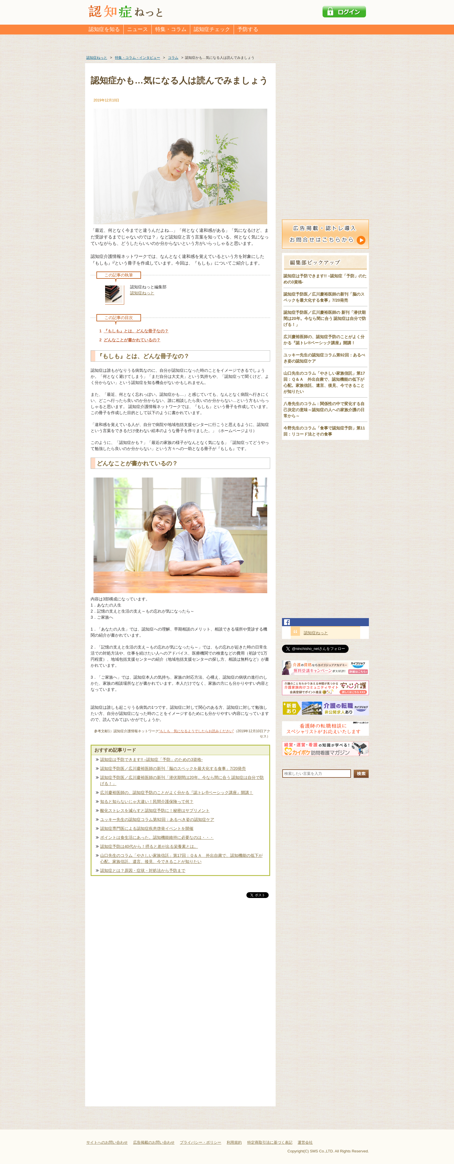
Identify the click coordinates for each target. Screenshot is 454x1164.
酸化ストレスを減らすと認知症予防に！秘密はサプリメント (155, 810)
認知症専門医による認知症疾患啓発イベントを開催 (146, 828)
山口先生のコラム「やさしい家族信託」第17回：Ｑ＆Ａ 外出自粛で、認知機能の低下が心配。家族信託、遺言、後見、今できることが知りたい (181, 858)
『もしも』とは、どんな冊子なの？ (136, 331)
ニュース (137, 29)
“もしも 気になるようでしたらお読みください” (196, 731)
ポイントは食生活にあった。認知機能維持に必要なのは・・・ (157, 837)
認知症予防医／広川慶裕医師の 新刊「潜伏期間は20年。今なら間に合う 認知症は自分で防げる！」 (324, 318)
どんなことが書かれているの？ (132, 340)
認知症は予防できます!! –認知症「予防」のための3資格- (151, 759)
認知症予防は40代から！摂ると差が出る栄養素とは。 (149, 846)
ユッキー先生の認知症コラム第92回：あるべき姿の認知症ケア (157, 819)
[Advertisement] (180, 960)
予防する (247, 29)
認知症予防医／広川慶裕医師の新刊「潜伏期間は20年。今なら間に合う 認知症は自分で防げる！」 (182, 780)
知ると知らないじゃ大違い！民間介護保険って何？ (146, 801)
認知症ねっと (142, 293)
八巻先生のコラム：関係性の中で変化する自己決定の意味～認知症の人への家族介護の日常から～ (324, 409)
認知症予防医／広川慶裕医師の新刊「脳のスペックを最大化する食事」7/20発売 (173, 768)
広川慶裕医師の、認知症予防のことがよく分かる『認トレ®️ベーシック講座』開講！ (176, 792)
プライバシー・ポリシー (200, 1142)
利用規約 (234, 1142)
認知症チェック (212, 29)
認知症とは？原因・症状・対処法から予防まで (142, 870)
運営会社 (305, 1142)
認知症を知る (104, 29)
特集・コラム (170, 29)
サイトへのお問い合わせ (107, 1142)
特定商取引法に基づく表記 (269, 1142)
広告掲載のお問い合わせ (154, 1142)
